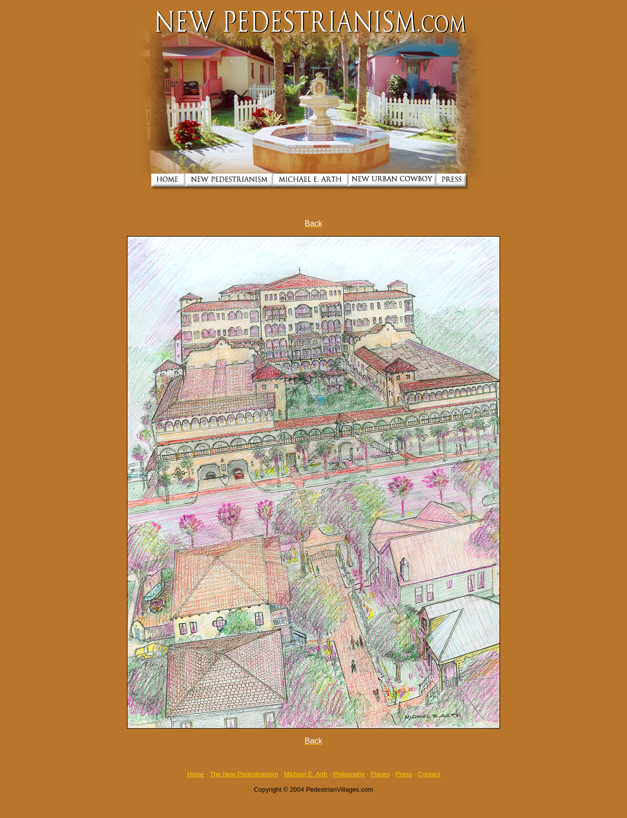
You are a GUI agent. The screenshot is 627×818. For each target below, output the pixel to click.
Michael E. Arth (305, 774)
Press (403, 774)
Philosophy (349, 774)
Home (195, 774)
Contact (429, 774)
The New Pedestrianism (244, 774)
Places (380, 774)
